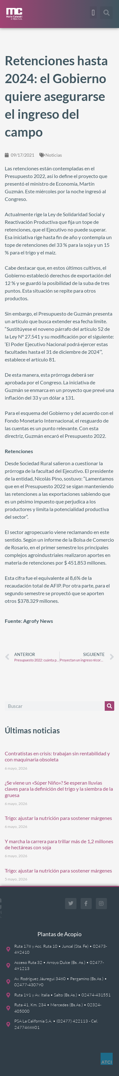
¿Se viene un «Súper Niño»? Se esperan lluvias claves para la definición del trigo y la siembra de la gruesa (59, 789)
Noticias (53, 155)
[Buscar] (109, 706)
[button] (93, 12)
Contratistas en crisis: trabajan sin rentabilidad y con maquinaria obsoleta (57, 756)
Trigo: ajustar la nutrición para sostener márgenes (58, 818)
